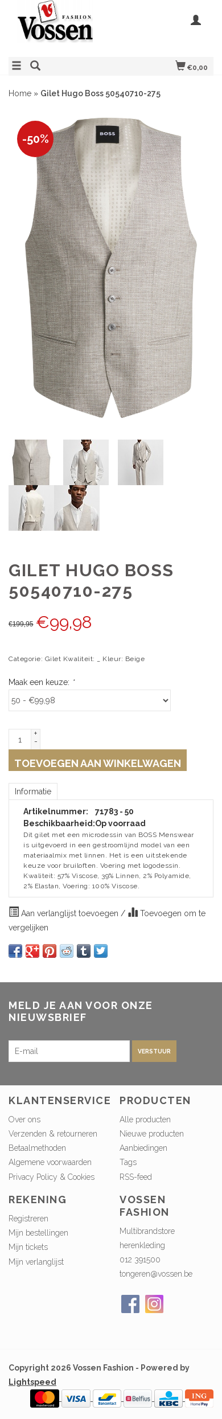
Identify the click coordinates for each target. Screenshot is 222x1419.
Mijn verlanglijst (36, 1261)
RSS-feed (136, 1177)
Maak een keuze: (41, 682)
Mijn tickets (28, 1247)
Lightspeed (32, 1382)
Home (20, 93)
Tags (128, 1162)
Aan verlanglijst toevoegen (65, 912)
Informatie (33, 791)
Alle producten (145, 1119)
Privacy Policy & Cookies (51, 1177)
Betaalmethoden (37, 1148)
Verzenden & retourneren (53, 1133)
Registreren (28, 1218)
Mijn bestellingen (38, 1232)
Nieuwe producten (152, 1133)
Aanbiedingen (143, 1148)
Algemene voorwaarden (50, 1162)
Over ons (24, 1119)
